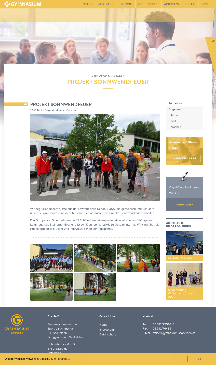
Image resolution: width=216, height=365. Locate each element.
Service (153, 4)
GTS (140, 4)
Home (103, 325)
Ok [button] (199, 359)
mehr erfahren (184, 159)
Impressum (106, 329)
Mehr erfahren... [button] (61, 358)
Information (106, 4)
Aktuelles (171, 4)
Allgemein (175, 109)
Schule (87, 4)
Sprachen (175, 127)
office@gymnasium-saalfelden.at (174, 333)
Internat (127, 4)
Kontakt (190, 4)
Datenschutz (107, 334)
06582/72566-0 (163, 324)
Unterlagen (184, 205)
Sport (172, 121)
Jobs (204, 4)
